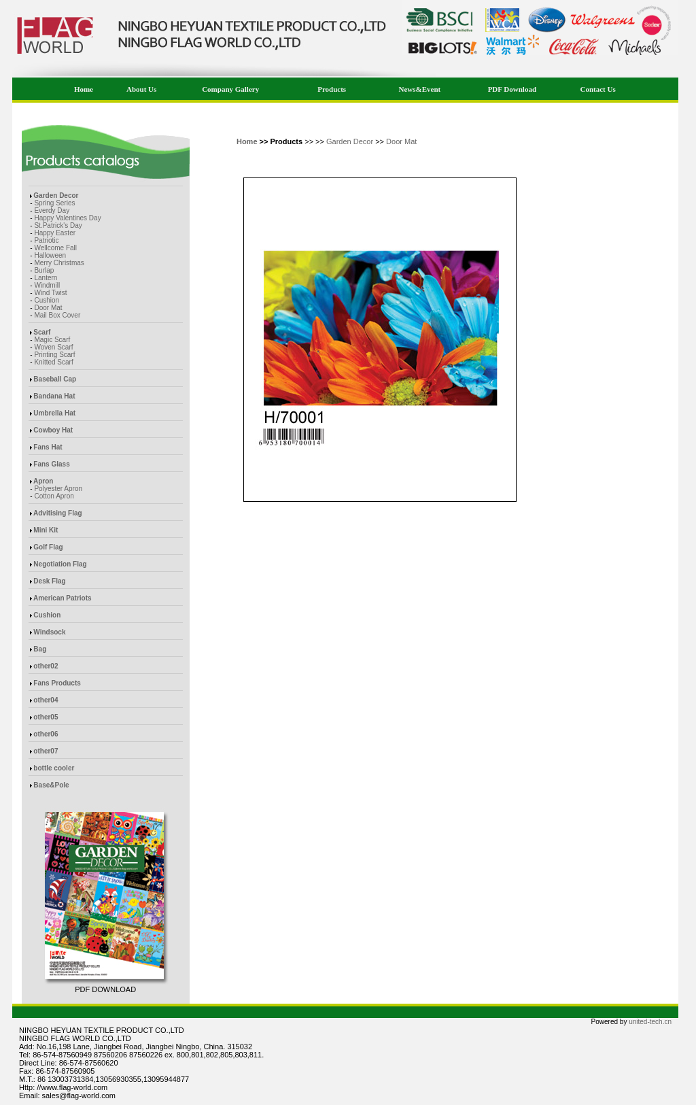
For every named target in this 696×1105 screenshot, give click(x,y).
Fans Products (56, 683)
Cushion (46, 300)
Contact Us (597, 89)
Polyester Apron (58, 488)
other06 (45, 734)
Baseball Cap (54, 379)
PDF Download (512, 89)
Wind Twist (50, 292)
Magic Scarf (52, 339)
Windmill (47, 285)
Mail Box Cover (57, 315)
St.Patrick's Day (58, 225)
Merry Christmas (59, 263)
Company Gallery (230, 89)
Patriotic (46, 240)
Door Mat (48, 307)
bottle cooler (53, 768)
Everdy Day (51, 210)
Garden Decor (55, 195)
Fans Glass (51, 464)
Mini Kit (45, 530)
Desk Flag (49, 581)
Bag (39, 649)
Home (83, 89)
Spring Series (54, 203)
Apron (43, 481)
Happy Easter (54, 233)
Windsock (49, 632)
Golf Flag (48, 547)
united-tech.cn (650, 1021)
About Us (141, 89)
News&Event (420, 89)
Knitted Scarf (53, 362)
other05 (45, 717)
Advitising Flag (57, 513)
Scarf (41, 332)
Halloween (50, 255)
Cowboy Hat (53, 430)
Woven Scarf (53, 347)
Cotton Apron (53, 496)
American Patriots (62, 598)
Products (331, 89)
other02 (45, 666)
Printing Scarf (54, 354)
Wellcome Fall (55, 248)
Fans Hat (47, 447)
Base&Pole (51, 785)
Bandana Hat (54, 396)
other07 (45, 751)
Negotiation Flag (59, 564)
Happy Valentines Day (67, 218)
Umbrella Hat (54, 413)
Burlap (44, 270)
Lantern (45, 278)
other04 (45, 700)
